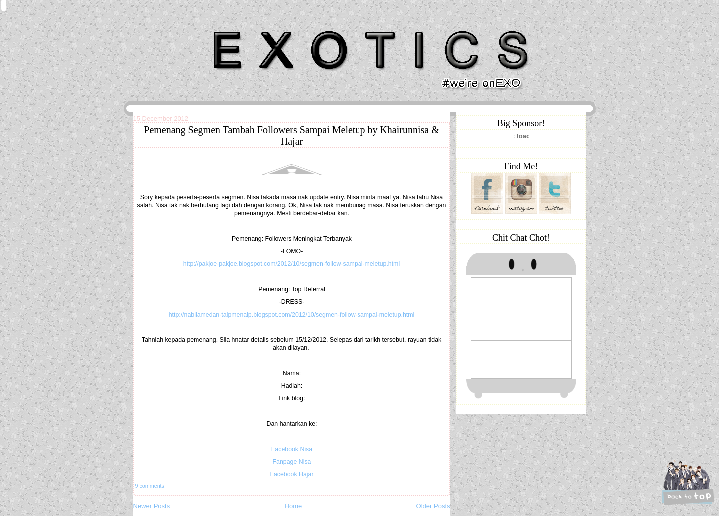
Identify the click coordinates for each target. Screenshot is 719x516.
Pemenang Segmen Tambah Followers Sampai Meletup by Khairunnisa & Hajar (291, 135)
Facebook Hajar (291, 474)
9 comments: (150, 486)
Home (293, 506)
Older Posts (433, 506)
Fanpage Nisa (292, 461)
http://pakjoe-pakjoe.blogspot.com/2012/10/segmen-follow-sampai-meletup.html (291, 263)
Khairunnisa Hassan (242, 27)
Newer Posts (151, 506)
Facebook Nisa (291, 449)
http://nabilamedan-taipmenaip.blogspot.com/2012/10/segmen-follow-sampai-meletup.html (292, 314)
